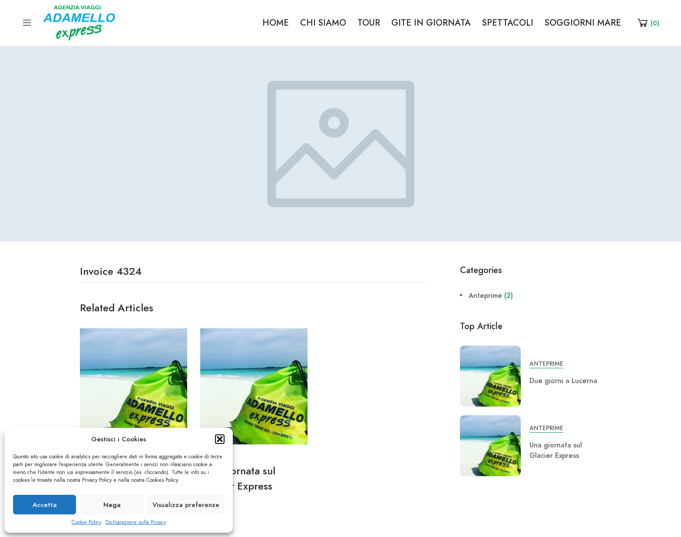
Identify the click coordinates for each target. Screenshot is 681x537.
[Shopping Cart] (647, 22)
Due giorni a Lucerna (563, 381)
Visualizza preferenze (185, 504)
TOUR (368, 23)
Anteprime (485, 295)
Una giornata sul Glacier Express (555, 450)
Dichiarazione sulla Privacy (136, 522)
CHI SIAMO (323, 23)
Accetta (45, 504)
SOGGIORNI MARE (583, 23)
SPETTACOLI (507, 23)
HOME (275, 23)
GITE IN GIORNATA (431, 23)
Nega (112, 504)
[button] (219, 439)
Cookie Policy (86, 522)
